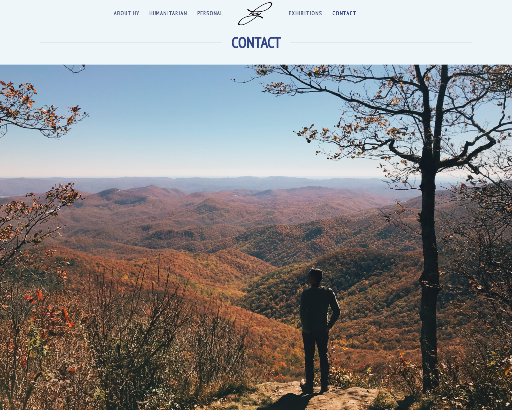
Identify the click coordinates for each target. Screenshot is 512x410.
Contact (344, 13)
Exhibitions (305, 13)
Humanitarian (168, 13)
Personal (210, 13)
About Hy (126, 13)
